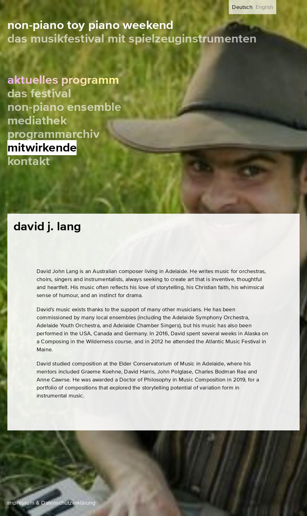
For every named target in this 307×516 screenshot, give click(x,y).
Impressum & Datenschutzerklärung (51, 502)
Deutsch (242, 7)
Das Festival (39, 93)
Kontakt (28, 161)
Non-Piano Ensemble (64, 107)
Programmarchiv (53, 134)
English (264, 7)
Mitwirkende (42, 147)
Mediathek (37, 120)
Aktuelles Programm (63, 79)
